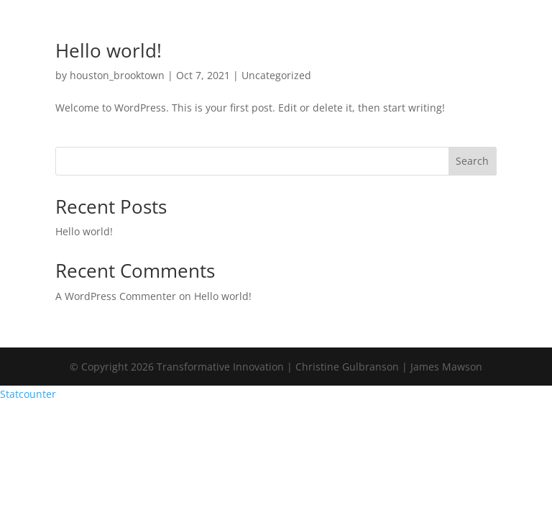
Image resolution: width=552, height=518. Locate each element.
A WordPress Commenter (115, 296)
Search (472, 161)
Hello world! (108, 50)
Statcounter (28, 394)
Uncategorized (276, 75)
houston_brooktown (117, 75)
